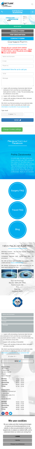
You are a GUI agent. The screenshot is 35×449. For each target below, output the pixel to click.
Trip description (17, 35)
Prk (17, 287)
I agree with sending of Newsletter (12, 96)
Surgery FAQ (17, 191)
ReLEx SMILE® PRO (17, 283)
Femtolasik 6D (17, 285)
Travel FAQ (17, 210)
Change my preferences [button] (17, 444)
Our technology (17, 281)
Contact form (17, 38)
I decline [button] (17, 440)
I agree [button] (17, 436)
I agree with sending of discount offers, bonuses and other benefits (16, 99)
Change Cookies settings (12, 129)
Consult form (17, 31)
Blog (17, 230)
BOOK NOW (17, 26)
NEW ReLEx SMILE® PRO (17, 246)
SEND (17, 120)
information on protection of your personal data (15, 107)
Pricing (17, 289)
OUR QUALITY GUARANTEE (17, 11)
